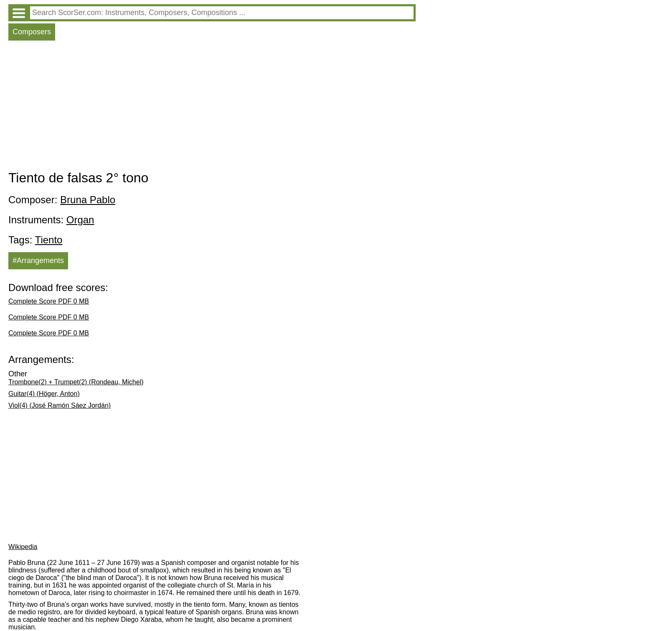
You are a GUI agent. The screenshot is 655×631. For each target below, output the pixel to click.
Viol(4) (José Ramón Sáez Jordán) (59, 405)
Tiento (49, 239)
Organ (80, 219)
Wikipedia (22, 546)
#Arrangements (38, 260)
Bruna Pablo (87, 199)
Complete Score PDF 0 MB (48, 301)
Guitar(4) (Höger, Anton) (44, 393)
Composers (32, 32)
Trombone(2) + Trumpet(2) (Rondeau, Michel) (76, 382)
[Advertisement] (212, 107)
